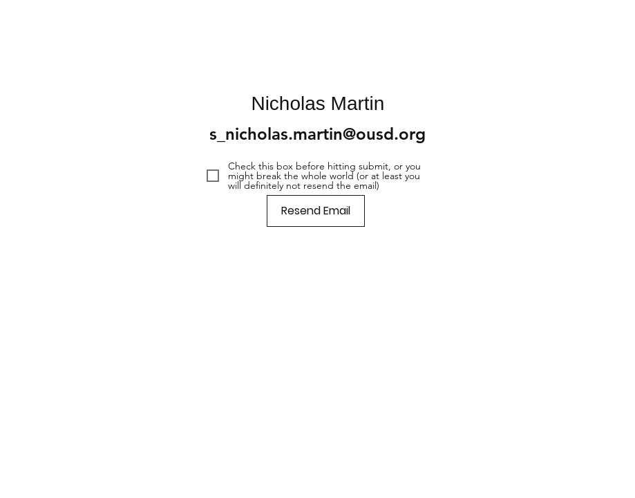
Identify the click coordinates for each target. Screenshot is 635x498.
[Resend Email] (316, 211)
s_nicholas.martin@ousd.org (317, 134)
